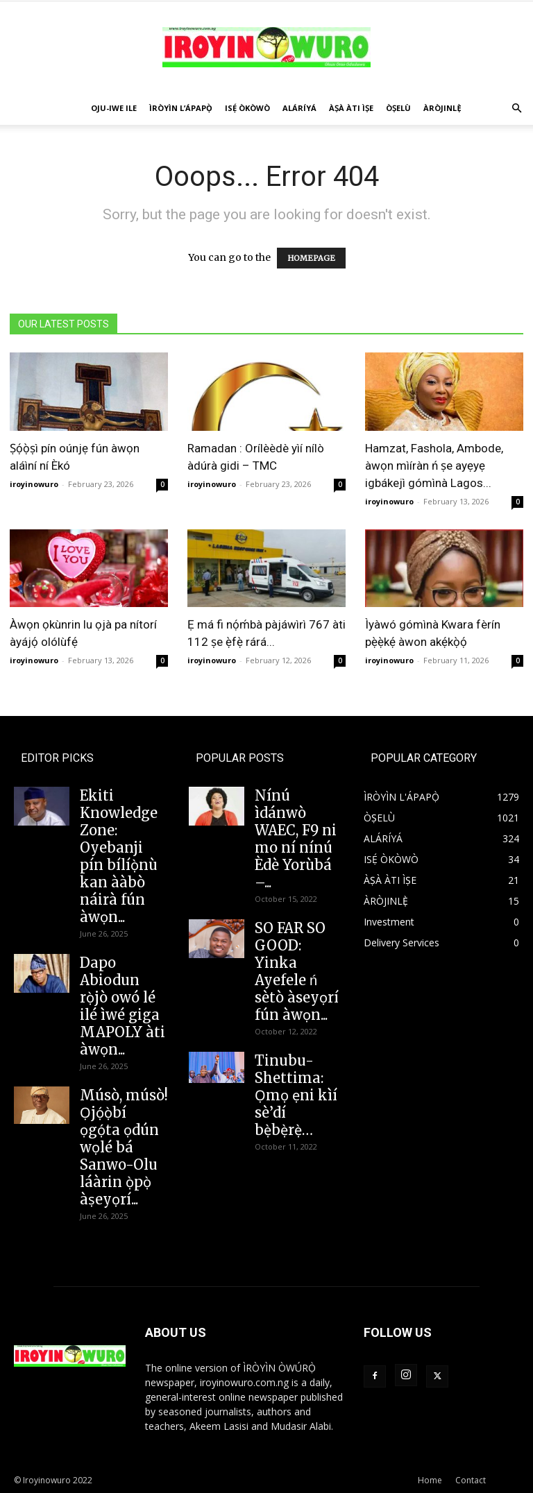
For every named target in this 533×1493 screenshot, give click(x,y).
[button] (516, 108)
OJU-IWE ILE (114, 108)
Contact (470, 1480)
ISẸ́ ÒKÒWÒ (247, 108)
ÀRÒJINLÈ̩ (442, 108)
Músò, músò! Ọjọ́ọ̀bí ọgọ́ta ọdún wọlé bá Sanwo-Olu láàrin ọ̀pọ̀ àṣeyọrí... (124, 1147)
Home (430, 1480)
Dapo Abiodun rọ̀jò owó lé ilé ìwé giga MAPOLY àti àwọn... (122, 1006)
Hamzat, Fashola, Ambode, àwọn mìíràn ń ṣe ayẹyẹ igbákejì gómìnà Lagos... (434, 465)
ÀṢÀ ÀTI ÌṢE (351, 108)
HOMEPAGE (311, 258)
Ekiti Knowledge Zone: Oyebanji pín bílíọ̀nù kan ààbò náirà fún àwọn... (119, 856)
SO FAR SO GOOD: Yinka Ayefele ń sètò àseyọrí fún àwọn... (297, 971)
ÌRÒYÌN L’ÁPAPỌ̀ (180, 108)
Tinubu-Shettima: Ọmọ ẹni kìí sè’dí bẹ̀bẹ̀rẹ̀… (296, 1095)
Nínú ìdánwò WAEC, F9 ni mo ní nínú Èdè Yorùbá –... (296, 839)
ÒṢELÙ (398, 108)
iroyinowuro (34, 484)
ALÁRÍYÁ (299, 108)
